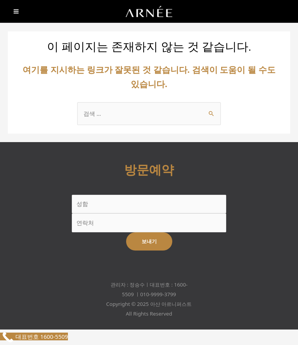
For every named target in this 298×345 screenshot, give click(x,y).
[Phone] (286, 12)
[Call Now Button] (34, 336)
